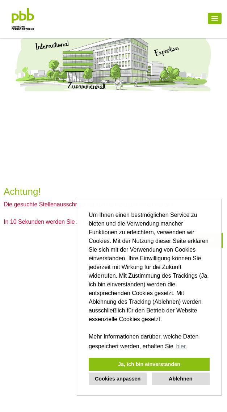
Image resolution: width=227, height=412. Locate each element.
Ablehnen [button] (181, 379)
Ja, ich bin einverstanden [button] (149, 364)
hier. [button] (181, 346)
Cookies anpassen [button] (117, 379)
